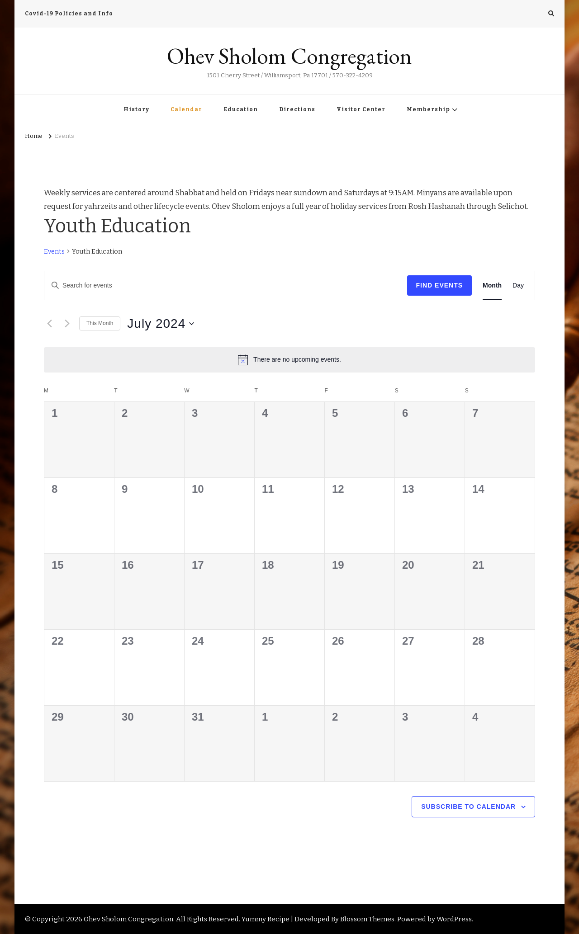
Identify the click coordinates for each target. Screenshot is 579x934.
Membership (428, 109)
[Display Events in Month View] (492, 285)
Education (240, 109)
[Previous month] (49, 323)
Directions (297, 109)
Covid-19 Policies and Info (69, 13)
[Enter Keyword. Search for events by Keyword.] (225, 285)
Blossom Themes (367, 919)
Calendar (186, 109)
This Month (99, 323)
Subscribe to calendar (468, 806)
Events (54, 251)
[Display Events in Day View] (518, 285)
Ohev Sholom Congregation (289, 56)
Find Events (439, 285)
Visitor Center (361, 109)
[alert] (289, 360)
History (136, 109)
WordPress (454, 919)
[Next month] (67, 323)
